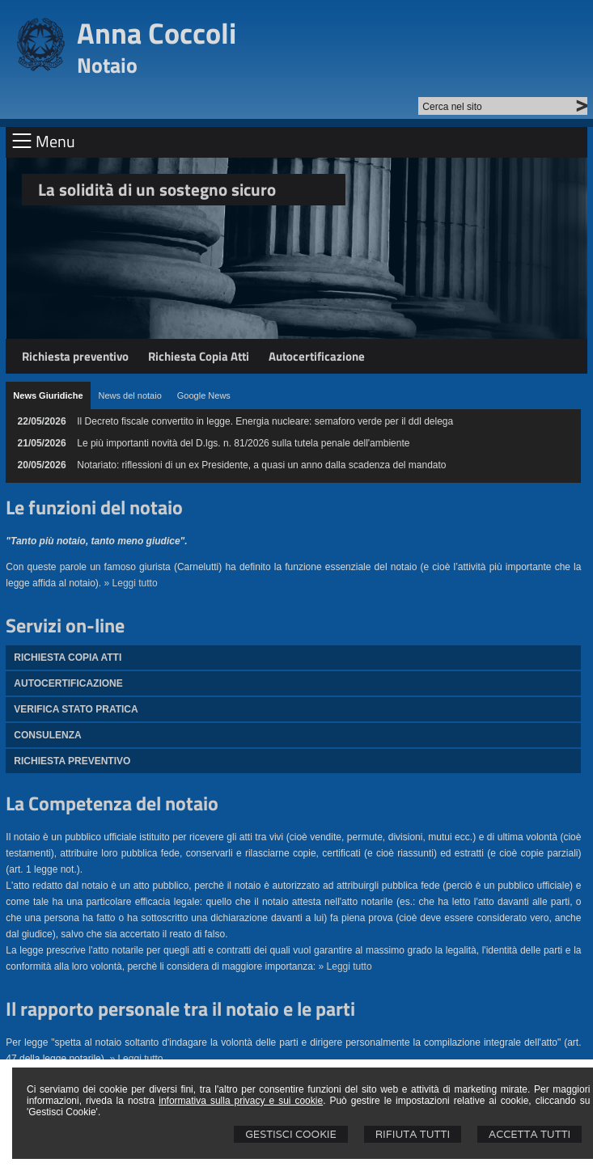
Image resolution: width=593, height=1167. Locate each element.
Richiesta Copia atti (67, 657)
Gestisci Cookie (291, 1134)
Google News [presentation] (204, 395)
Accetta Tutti (529, 1134)
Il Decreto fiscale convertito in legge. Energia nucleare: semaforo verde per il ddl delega (265, 421)
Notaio (107, 65)
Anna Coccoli (156, 33)
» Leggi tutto (131, 583)
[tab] (48, 395)
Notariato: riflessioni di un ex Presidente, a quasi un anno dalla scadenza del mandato (261, 465)
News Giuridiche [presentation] (48, 395)
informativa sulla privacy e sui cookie (241, 1100)
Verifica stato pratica (76, 709)
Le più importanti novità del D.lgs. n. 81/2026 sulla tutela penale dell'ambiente (243, 443)
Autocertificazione (317, 356)
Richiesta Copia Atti (198, 356)
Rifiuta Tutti (412, 1134)
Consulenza (47, 735)
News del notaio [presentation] (130, 395)
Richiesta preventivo (75, 356)
